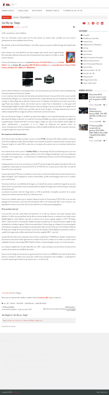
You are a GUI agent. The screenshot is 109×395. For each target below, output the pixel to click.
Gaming (85, 48)
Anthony (18, 27)
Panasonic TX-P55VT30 (41, 62)
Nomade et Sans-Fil (53, 11)
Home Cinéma (87, 54)
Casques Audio (23, 11)
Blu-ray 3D (20, 303)
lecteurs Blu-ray (45, 297)
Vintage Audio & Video (90, 80)
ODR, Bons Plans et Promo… (91, 61)
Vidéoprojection (88, 77)
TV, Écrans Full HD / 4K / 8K (72, 11)
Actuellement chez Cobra (91, 38)
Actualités (86, 35)
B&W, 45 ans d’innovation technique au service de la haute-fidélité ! (59, 309)
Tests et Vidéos (25, 17)
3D (7, 303)
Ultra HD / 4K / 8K (89, 73)
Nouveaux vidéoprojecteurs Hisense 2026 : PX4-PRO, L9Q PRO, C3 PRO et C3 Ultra (98, 113)
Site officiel (6, 293)
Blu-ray (13, 303)
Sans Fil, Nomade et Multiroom (92, 64)
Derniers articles (8, 11)
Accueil (16, 17)
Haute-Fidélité (37, 11)
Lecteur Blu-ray (29, 303)
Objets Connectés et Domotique (93, 57)
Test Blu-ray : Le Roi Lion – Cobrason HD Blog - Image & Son (24, 320)
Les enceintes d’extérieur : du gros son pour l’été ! (17, 309)
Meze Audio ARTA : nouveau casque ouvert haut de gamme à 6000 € (97, 98)
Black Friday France (102, 392)
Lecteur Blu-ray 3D (41, 303)
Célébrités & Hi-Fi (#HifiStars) (92, 45)
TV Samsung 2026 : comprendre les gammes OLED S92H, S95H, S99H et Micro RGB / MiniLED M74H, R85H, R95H (98, 131)
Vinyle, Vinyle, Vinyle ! (89, 83)
